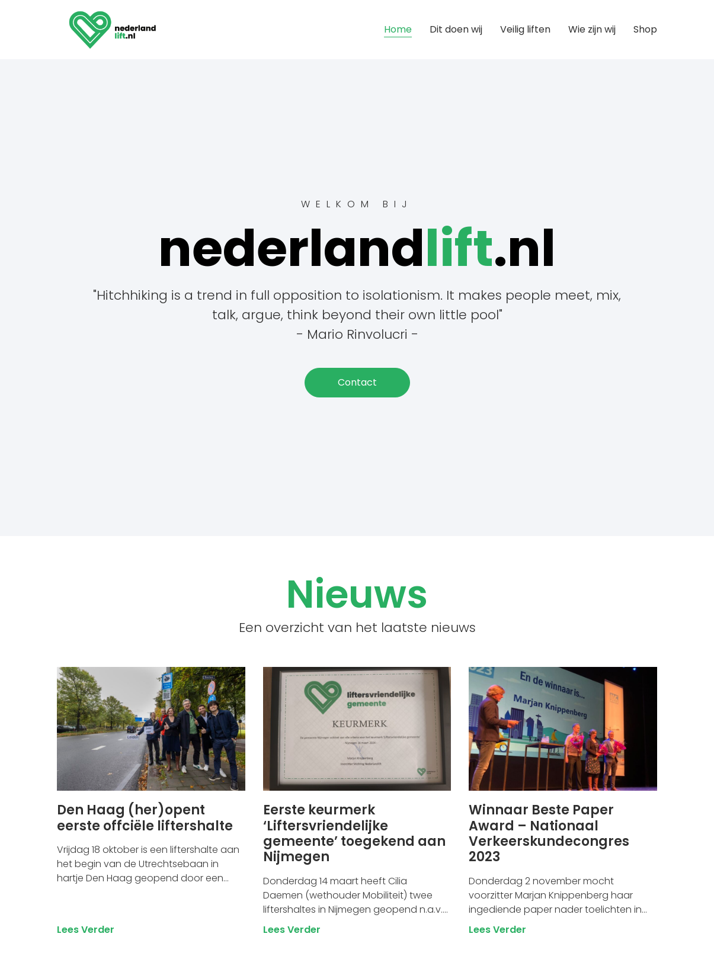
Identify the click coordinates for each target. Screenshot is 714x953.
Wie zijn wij (592, 29)
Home (398, 29)
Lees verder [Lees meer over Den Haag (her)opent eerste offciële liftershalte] (85, 929)
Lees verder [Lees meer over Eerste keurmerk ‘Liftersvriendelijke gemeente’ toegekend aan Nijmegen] (292, 929)
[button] (357, 382)
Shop (645, 29)
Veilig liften (525, 29)
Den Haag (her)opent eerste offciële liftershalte (145, 818)
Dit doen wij (456, 29)
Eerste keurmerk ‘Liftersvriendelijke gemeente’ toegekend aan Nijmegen (354, 833)
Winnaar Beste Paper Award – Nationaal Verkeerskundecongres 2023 (549, 833)
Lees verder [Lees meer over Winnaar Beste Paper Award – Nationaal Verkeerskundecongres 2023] (497, 929)
